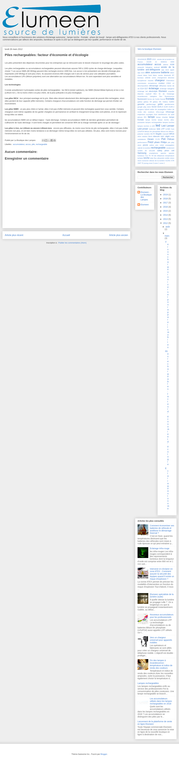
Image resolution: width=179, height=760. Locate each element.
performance (142, 142)
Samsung (142, 153)
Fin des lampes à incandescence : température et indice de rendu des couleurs (161, 664)
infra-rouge (160, 112)
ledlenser (152, 129)
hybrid (147, 109)
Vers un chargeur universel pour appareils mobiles (161, 640)
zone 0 (151, 163)
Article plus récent (14, 235)
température (169, 156)
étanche (140, 94)
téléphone (160, 156)
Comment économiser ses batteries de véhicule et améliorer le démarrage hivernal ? (162, 529)
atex (147, 72)
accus (28, 144)
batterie (165, 72)
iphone (140, 117)
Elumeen (163, 91)
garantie (141, 104)
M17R (152, 134)
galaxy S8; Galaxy (160, 102)
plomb (145, 145)
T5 (150, 156)
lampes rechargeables (153, 122)
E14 (142, 89)
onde (172, 136)
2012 (165, 223)
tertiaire (140, 158)
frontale (170, 98)
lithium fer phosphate (152, 131)
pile (33, 144)
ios (169, 114)
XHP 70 (140, 163)
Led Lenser (167, 125)
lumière (147, 134)
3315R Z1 (151, 62)
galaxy (140, 102)
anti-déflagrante (153, 69)
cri (173, 83)
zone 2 (162, 163)
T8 (152, 156)
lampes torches (168, 122)
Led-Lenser (143, 129)
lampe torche (150, 120)
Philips (164, 142)
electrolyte (153, 91)
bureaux (140, 78)
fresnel (162, 99)
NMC (162, 136)
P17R (157, 139)
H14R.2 (171, 107)
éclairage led (143, 91)
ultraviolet (160, 158)
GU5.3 (160, 107)
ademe (165, 64)
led (158, 125)
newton (144, 136)
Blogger (104, 754)
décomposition (143, 86)
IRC (145, 117)
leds (158, 129)
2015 (149, 59)
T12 (146, 156)
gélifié (160, 104)
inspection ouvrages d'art (147, 114)
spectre (163, 153)
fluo (160, 96)
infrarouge (170, 112)
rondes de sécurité (146, 151)
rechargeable (41, 144)
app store (165, 70)
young (146, 163)
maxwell (165, 134)
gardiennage (151, 104)
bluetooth (167, 75)
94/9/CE (164, 62)
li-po (172, 129)
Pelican (170, 139)
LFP (163, 129)
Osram (150, 139)
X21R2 (167, 161)
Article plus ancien (118, 235)
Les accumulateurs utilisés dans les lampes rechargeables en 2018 (161, 701)
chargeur (160, 80)
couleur (161, 83)
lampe (151, 117)
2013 (165, 219)
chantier (151, 80)
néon (139, 136)
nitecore (156, 136)
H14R (165, 107)
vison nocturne (143, 161)
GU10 (154, 107)
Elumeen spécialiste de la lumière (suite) (162, 595)
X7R (172, 161)
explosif (148, 94)
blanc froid (147, 75)
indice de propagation (158, 109)
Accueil (66, 235)
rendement (170, 148)
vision (172, 158)
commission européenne (147, 83)
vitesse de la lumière (157, 161)
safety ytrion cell (165, 151)
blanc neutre (158, 75)
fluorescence (169, 96)
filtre (155, 94)
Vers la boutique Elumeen (149, 49)
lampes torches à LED (146, 126)
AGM (172, 65)
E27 (146, 89)
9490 (172, 62)
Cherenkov (170, 80)
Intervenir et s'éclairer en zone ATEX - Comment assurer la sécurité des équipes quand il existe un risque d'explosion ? (162, 574)
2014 (165, 215)
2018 (165, 198)
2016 (165, 207)
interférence (162, 114)
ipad (172, 114)
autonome (155, 72)
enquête (171, 91)
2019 (165, 194)
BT (173, 75)
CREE (168, 83)
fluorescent (142, 99)
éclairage (154, 88)
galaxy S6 (147, 102)
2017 (165, 202)
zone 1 (156, 163)
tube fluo (153, 158)
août (168, 226)
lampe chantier (162, 117)
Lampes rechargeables (148, 683)
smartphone (153, 153)
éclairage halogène (167, 89)
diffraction (162, 86)
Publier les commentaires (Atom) (72, 243)
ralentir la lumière (144, 148)
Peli (163, 139)
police (152, 145)
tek (155, 156)
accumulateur (18, 144)
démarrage (153, 86)
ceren (154, 78)
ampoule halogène (145, 67)
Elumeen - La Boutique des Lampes (146, 196)
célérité (147, 78)
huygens (141, 109)
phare (157, 142)
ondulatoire (142, 139)
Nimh (150, 136)
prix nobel (159, 145)
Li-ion (168, 129)
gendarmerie (169, 104)
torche (146, 158)
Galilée (171, 102)
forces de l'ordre (153, 99)
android (156, 67)
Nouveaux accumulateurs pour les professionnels (161, 615)
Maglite (159, 134)
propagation (169, 145)
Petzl (150, 142)
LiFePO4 (141, 131)
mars (167, 236)
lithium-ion (164, 131)
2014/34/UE (142, 59)
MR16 (171, 134)
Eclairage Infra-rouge (159, 548)
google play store (144, 107)
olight (167, 136)
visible (167, 158)
